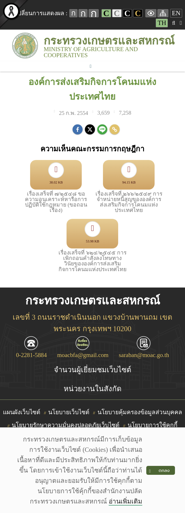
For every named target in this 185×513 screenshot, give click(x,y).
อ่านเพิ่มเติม (125, 501)
